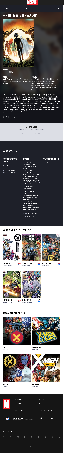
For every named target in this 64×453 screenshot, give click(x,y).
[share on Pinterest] (45, 437)
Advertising (41, 399)
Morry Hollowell (27, 207)
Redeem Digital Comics (45, 410)
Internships (19, 410)
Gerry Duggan (20, 79)
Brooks (9, 265)
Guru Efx (25, 203)
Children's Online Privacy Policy (53, 446)
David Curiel (31, 201)
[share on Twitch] (52, 437)
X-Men (4, 347)
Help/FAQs (18, 403)
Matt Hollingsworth (28, 205)
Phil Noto (40, 83)
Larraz (12, 265)
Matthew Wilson (34, 211)
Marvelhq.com (42, 407)
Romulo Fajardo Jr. (32, 203)
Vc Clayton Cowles (33, 213)
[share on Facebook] (4, 437)
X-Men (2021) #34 (27, 263)
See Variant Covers (9, 117)
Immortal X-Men (7, 384)
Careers (17, 407)
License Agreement (21, 448)
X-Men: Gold (35, 384)
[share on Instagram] (18, 437)
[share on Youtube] (32, 437)
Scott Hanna (26, 192)
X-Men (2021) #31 (27, 300)
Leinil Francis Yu (44, 90)
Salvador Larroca (27, 176)
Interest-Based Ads (32, 448)
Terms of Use (6, 446)
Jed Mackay (23, 81)
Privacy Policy (14, 446)
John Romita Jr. (46, 85)
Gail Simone (26, 168)
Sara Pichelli (35, 85)
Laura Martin (35, 207)
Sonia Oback (26, 211)
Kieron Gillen (13, 81)
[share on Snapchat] (38, 437)
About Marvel (19, 399)
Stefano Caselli (46, 79)
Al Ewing (33, 164)
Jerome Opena (50, 83)
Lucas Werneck (35, 182)
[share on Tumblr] (25, 437)
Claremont (5, 265)
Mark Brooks (35, 79)
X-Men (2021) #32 (7, 300)
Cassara (28, 265)
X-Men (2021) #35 (7, 263)
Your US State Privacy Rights (25, 446)
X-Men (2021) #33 (46, 263)
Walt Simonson (35, 180)
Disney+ (40, 403)
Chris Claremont (9, 79)
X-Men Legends (36, 347)
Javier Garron (42, 81)
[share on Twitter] (11, 437)
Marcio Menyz (26, 209)
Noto (7, 302)
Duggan (24, 265)
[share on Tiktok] (59, 437)
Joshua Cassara (27, 174)
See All (57, 230)
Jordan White (30, 216)
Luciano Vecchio (45, 88)
